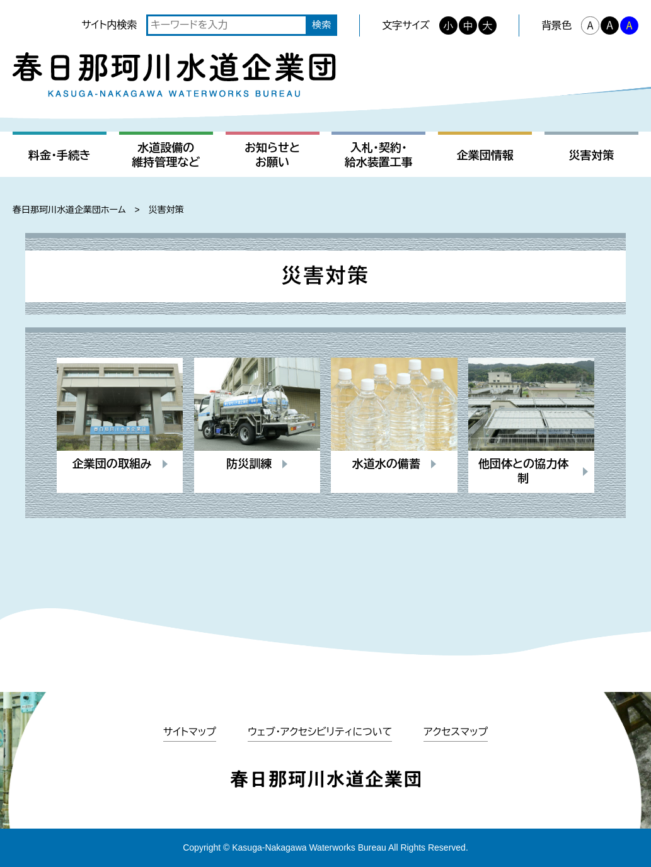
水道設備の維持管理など (166, 155)
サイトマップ (189, 732)
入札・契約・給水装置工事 (379, 155)
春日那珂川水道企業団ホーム (69, 210)
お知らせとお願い (272, 155)
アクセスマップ (455, 732)
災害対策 (591, 155)
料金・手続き (59, 155)
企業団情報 (485, 155)
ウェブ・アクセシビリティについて (320, 732)
